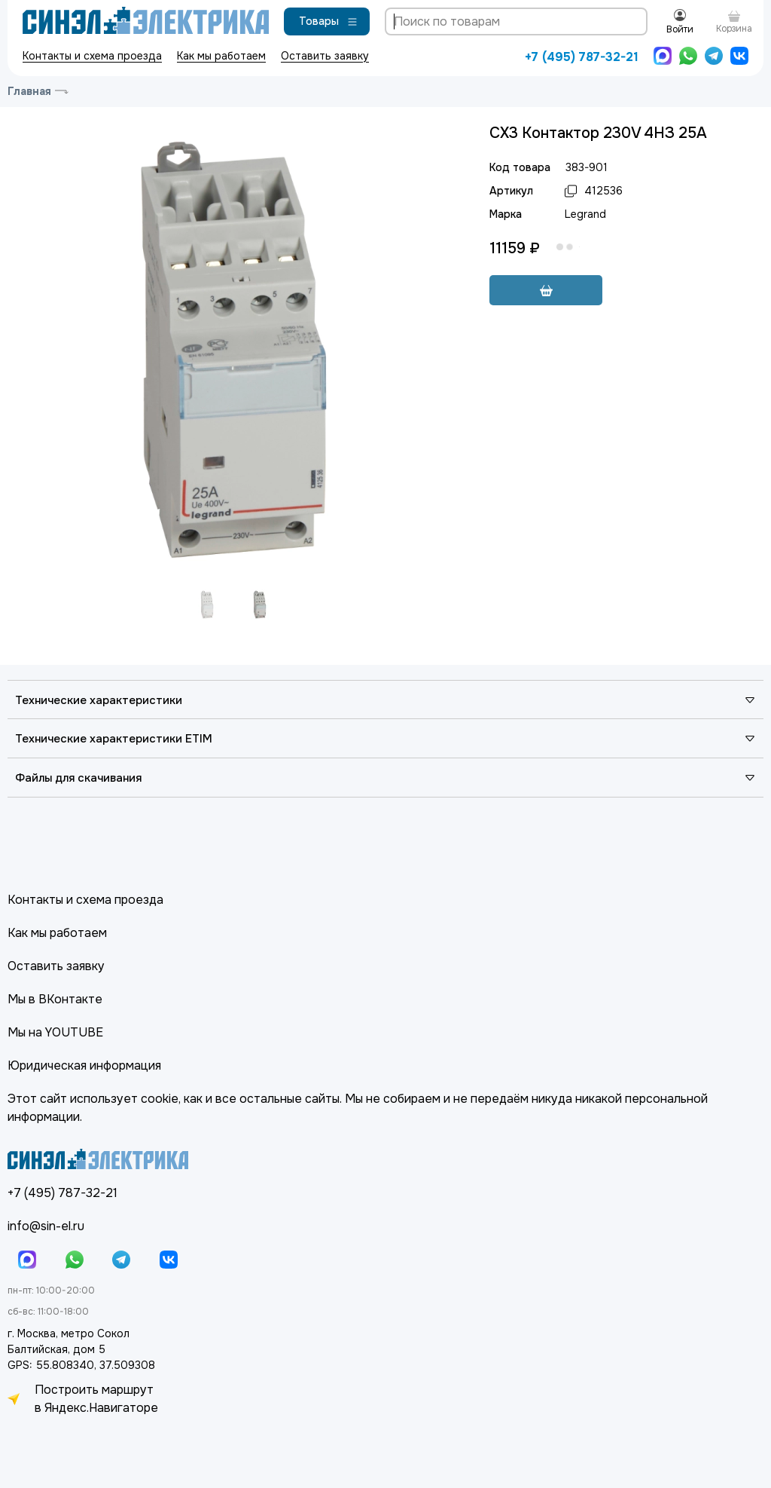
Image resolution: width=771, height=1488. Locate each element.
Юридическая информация (84, 1065)
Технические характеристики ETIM (385, 738)
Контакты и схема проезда (92, 56)
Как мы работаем (221, 56)
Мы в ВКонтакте (55, 999)
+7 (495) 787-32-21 (581, 57)
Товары (328, 21)
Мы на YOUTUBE (55, 1032)
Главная (29, 91)
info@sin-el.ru (46, 1226)
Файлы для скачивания (385, 777)
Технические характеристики (385, 700)
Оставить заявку (325, 56)
